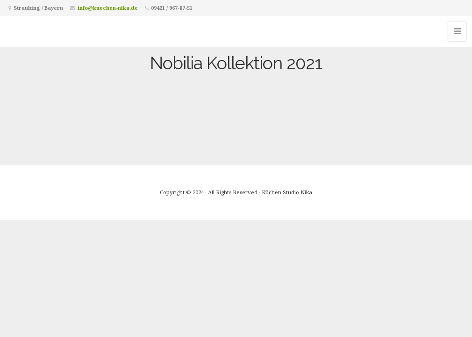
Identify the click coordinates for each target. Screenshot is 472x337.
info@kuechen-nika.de (108, 7)
